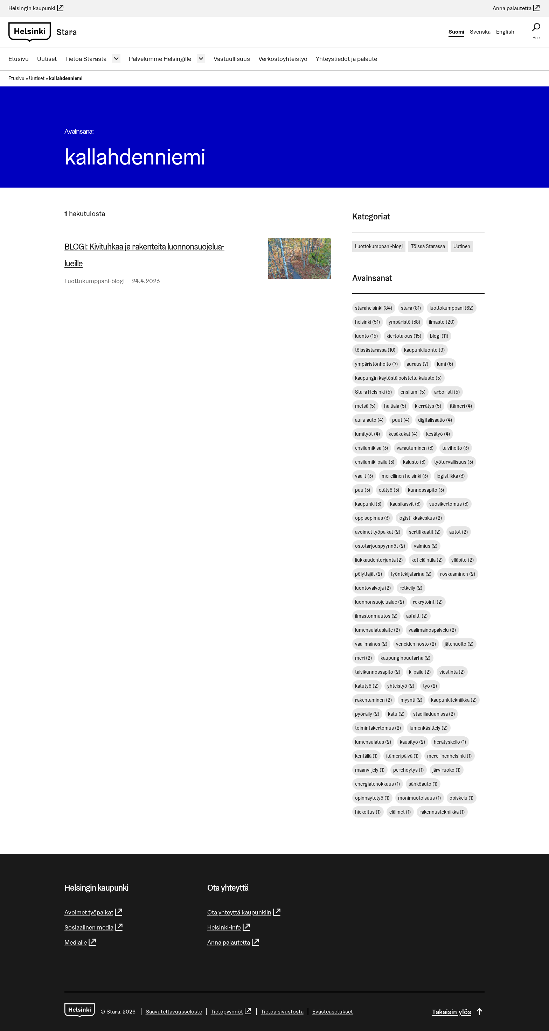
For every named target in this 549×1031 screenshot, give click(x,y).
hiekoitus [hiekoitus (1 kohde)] (368, 812)
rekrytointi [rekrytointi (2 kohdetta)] (428, 602)
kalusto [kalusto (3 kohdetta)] (414, 462)
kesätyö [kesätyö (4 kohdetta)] (438, 434)
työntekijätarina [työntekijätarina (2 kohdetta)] (411, 574)
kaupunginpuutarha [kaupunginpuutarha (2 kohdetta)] (406, 658)
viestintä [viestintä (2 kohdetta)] (452, 672)
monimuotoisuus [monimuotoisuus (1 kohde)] (419, 798)
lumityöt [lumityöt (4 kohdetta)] (367, 434)
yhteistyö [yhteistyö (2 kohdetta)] (401, 686)
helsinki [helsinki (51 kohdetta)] (367, 322)
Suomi (456, 31)
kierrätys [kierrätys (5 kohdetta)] (428, 406)
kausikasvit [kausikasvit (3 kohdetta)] (405, 504)
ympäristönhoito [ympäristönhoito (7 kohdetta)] (376, 364)
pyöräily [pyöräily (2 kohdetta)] (367, 714)
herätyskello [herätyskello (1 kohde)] (450, 742)
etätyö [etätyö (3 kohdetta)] (389, 490)
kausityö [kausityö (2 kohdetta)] (412, 742)
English (505, 31)
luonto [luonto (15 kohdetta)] (366, 336)
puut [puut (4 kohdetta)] (401, 420)
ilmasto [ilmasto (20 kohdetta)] (442, 322)
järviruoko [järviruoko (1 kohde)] (446, 770)
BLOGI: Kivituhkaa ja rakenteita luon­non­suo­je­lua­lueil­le (144, 255)
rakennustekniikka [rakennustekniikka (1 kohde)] (442, 812)
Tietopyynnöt (231, 1011)
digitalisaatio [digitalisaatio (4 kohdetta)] (435, 420)
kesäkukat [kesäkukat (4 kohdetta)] (403, 434)
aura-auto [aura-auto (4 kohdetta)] (369, 420)
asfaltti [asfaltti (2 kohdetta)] (417, 616)
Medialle (80, 942)
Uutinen (461, 246)
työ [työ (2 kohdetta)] (430, 686)
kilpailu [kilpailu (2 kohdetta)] (420, 672)
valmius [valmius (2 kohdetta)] (426, 546)
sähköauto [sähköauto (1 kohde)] (423, 784)
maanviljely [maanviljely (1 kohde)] (370, 770)
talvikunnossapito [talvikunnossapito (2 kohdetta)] (378, 672)
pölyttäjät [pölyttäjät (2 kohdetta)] (368, 574)
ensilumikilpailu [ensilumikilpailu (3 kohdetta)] (375, 462)
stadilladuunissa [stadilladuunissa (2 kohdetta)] (434, 714)
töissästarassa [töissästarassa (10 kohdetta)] (375, 350)
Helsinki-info (229, 927)
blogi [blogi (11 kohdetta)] (439, 336)
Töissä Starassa (428, 246)
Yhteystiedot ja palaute (346, 59)
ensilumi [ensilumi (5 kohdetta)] (413, 392)
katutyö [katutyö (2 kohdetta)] (367, 686)
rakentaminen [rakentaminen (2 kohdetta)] (373, 700)
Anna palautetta (517, 8)
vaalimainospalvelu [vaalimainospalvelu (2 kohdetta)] (432, 630)
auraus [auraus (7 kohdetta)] (417, 364)
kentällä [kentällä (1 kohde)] (366, 756)
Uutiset (47, 59)
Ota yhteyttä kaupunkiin (244, 912)
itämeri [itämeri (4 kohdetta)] (461, 406)
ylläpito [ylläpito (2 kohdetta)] (462, 560)
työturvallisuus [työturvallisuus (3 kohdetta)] (453, 462)
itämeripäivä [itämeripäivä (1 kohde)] (402, 756)
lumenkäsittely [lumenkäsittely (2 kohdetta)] (429, 728)
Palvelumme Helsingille (160, 59)
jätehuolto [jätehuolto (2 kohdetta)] (459, 644)
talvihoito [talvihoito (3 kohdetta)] (455, 448)
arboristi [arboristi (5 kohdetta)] (447, 392)
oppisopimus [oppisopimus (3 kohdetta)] (372, 518)
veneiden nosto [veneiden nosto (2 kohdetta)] (416, 644)
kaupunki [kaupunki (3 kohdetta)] (368, 504)
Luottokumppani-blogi (94, 281)
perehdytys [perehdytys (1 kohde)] (408, 770)
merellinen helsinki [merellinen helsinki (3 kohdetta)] (405, 476)
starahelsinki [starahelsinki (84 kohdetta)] (373, 308)
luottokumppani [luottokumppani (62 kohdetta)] (452, 308)
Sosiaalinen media (94, 927)
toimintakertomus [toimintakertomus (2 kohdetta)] (378, 728)
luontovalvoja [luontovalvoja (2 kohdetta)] (373, 588)
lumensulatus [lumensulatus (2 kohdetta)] (373, 742)
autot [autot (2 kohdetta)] (458, 532)
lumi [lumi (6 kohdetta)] (445, 364)
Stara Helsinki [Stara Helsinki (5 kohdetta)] (373, 392)
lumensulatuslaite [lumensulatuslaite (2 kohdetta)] (377, 630)
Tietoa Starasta (85, 59)
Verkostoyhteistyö (282, 59)
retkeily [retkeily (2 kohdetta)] (411, 588)
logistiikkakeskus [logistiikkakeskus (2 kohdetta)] (420, 518)
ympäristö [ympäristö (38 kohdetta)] (405, 322)
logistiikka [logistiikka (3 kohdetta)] (451, 476)
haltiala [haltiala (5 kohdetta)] (395, 406)
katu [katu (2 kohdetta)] (396, 714)
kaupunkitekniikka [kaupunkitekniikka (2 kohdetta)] (454, 700)
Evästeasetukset (332, 1011)
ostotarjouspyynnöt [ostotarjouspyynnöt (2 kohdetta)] (380, 546)
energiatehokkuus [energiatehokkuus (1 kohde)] (377, 784)
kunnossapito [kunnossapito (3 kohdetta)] (426, 490)
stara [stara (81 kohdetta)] (411, 308)
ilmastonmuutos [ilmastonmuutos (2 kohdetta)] (376, 616)
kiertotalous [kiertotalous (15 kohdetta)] (404, 336)
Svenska (480, 31)
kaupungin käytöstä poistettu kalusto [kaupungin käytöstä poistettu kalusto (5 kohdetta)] (398, 378)
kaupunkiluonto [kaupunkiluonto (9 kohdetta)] (424, 350)
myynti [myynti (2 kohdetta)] (412, 700)
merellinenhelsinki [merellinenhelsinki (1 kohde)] (449, 756)
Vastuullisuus (232, 59)
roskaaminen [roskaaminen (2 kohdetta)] (457, 574)
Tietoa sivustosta (282, 1011)
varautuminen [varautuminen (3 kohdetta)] (415, 448)
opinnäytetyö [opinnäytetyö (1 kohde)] (372, 798)
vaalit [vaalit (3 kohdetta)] (364, 476)
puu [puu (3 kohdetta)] (362, 490)
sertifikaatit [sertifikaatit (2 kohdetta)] (425, 532)
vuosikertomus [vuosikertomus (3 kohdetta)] (449, 504)
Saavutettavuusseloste (174, 1011)
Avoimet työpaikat (93, 912)
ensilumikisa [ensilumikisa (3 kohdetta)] (371, 448)
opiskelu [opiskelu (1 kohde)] (462, 798)
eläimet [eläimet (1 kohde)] (400, 812)
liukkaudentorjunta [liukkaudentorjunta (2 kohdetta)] (379, 560)
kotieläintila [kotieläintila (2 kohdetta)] (427, 560)
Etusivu (18, 59)
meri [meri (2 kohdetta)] (363, 658)
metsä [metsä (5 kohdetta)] (365, 406)
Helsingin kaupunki (36, 8)
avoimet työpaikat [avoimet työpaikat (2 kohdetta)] (378, 532)
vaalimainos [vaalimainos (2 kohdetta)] (371, 644)
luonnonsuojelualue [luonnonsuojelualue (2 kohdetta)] (379, 602)
